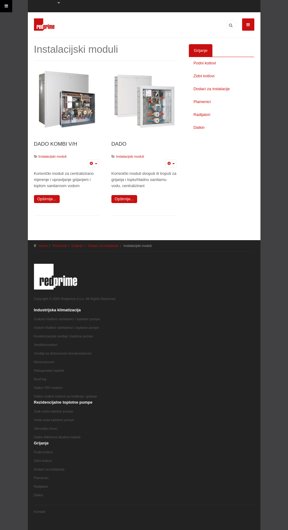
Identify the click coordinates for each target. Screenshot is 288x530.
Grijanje (201, 50)
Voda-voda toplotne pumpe (54, 420)
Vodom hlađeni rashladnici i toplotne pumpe (66, 327)
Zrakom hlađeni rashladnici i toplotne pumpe (67, 319)
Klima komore (44, 362)
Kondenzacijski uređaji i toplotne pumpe (63, 336)
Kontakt (39, 511)
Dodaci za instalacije (211, 88)
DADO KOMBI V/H (55, 144)
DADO (118, 144)
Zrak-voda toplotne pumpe (53, 411)
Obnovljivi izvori (45, 428)
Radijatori (201, 114)
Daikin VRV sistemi (48, 388)
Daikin (198, 127)
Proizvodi (59, 246)
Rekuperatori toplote (49, 370)
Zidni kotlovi (204, 76)
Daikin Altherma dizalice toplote (57, 437)
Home (43, 246)
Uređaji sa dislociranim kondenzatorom (63, 353)
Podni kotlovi (204, 63)
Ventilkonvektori (46, 345)
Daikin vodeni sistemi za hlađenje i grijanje (65, 396)
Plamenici (202, 101)
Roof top (40, 379)
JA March (55, 277)
